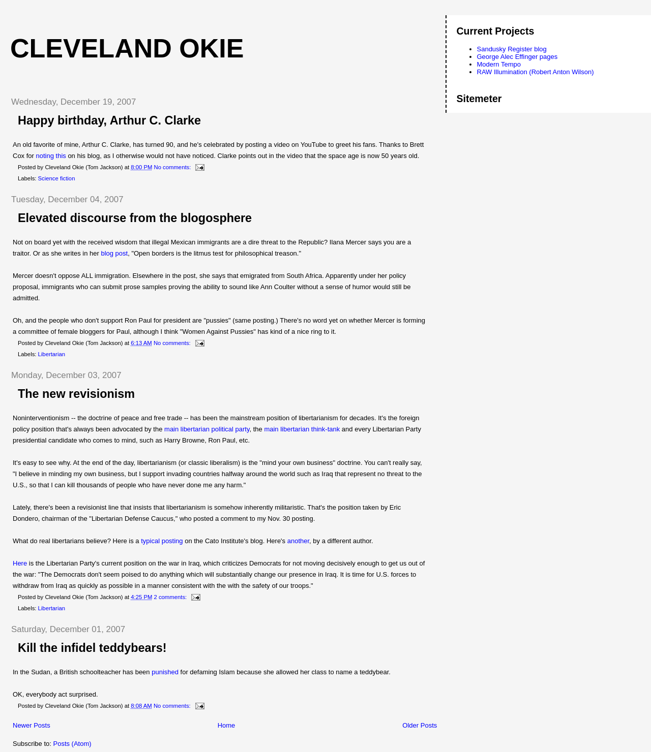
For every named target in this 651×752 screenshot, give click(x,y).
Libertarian (51, 354)
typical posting (161, 541)
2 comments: (171, 597)
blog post (114, 253)
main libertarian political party (206, 429)
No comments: (173, 167)
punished (165, 672)
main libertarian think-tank (302, 429)
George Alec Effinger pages (517, 56)
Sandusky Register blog (512, 49)
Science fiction (56, 178)
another (298, 541)
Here (20, 563)
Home (226, 725)
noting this (51, 156)
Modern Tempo (499, 64)
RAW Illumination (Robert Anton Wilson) (535, 72)
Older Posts (419, 725)
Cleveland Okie (127, 48)
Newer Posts (31, 725)
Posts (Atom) (72, 743)
